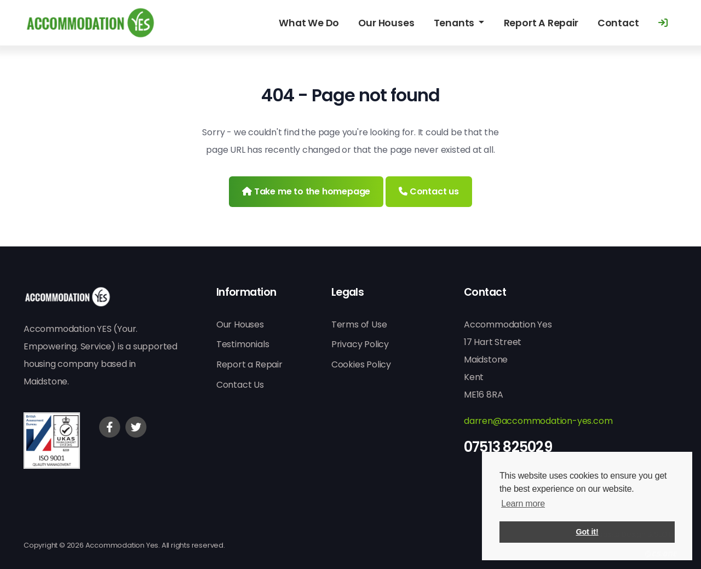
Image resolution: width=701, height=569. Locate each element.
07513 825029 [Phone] (508, 447)
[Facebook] (109, 427)
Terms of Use (359, 324)
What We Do (309, 23)
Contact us (429, 191)
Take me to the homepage (306, 191)
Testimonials (242, 344)
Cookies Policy (361, 364)
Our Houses (386, 23)
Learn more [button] (523, 503)
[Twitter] (136, 427)
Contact (618, 23)
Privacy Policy (360, 344)
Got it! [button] (587, 531)
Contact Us (240, 384)
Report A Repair (541, 23)
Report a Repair (249, 364)
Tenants (455, 23)
